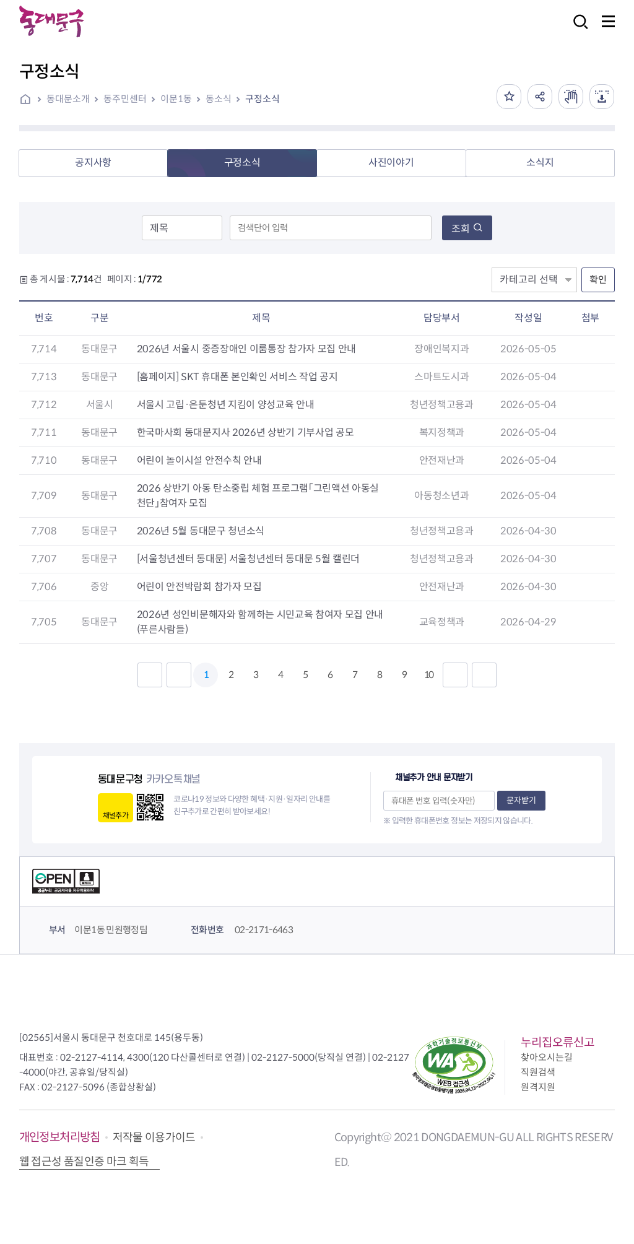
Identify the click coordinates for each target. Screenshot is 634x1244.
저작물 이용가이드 (154, 1137)
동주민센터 (125, 99)
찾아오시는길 (547, 1057)
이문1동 (176, 99)
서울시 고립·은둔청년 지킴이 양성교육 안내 (226, 404)
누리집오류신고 (557, 1042)
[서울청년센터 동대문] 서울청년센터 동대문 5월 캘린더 (248, 558)
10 (428, 675)
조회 (467, 228)
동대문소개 (68, 99)
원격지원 (538, 1087)
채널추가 (115, 815)
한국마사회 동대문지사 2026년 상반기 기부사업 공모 (245, 432)
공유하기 (540, 96)
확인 (598, 279)
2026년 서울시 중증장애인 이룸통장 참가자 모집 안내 (246, 348)
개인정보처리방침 (59, 1137)
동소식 (219, 99)
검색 (577, 30)
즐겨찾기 (509, 96)
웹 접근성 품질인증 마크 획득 (84, 1161)
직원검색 (538, 1072)
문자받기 (521, 800)
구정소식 (262, 99)
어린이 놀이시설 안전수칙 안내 (199, 460)
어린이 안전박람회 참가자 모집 (199, 586)
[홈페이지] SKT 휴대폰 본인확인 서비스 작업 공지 (237, 376)
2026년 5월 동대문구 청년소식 (200, 530)
